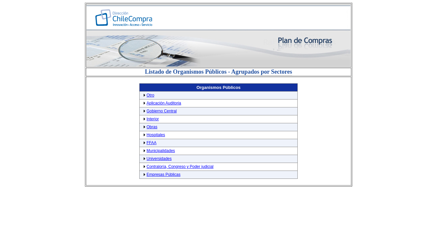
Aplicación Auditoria (164, 103)
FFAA (151, 142)
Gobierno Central (162, 111)
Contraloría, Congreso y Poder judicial (180, 166)
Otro (150, 95)
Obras (152, 127)
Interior (153, 119)
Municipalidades (161, 150)
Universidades (159, 158)
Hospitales (156, 135)
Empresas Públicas (164, 174)
